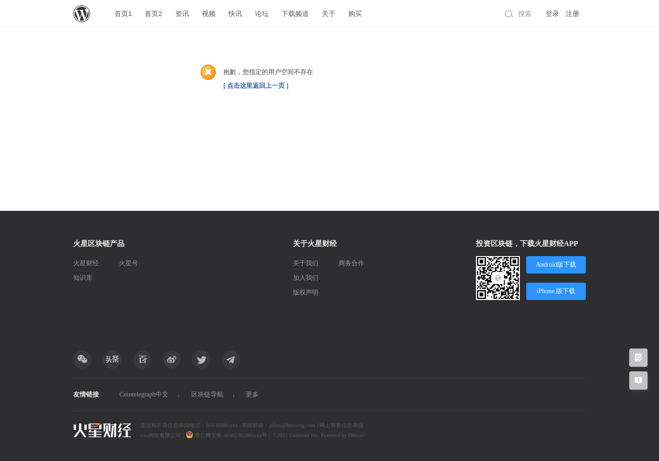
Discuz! (356, 435)
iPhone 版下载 (556, 291)
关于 (328, 13)
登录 (552, 13)
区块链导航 (207, 394)
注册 (572, 13)
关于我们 (306, 263)
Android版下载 (556, 264)
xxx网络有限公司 (160, 435)
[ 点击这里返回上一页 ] (255, 85)
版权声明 (306, 292)
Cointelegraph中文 (143, 394)
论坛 (262, 13)
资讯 (182, 13)
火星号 (128, 263)
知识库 (82, 277)
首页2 (153, 13)
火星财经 (86, 263)
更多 (252, 394)
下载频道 (295, 13)
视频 (209, 13)
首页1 (123, 13)
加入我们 (306, 277)
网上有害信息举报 (341, 425)
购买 (355, 13)
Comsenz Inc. (305, 435)
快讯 (235, 13)
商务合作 (351, 263)
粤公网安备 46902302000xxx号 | (228, 435)
